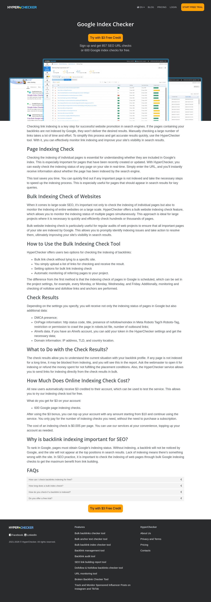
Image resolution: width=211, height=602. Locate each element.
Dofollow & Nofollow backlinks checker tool (99, 567)
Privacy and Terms (150, 539)
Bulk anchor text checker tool (91, 539)
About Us (145, 533)
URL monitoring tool (86, 573)
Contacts (145, 550)
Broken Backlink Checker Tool (91, 579)
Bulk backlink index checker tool (93, 544)
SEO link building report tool (90, 562)
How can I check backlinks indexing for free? (106, 479)
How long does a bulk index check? (106, 486)
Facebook (16, 534)
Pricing (161, 7)
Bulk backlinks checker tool (90, 533)
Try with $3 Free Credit (105, 37)
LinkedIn (30, 534)
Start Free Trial (193, 7)
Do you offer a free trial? (106, 498)
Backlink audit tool (85, 556)
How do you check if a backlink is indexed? (106, 492)
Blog (151, 7)
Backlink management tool (89, 550)
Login (173, 7)
